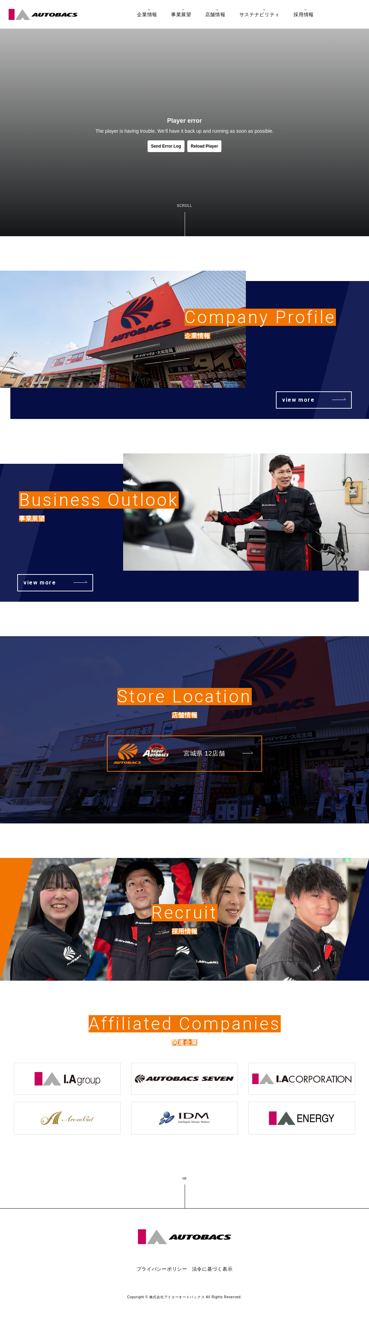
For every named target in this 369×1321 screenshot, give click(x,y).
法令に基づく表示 (212, 1269)
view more (298, 400)
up (184, 1178)
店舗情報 (215, 14)
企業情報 (147, 14)
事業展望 (181, 14)
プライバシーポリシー (162, 1269)
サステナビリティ (259, 14)
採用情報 (303, 14)
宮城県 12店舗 (204, 753)
